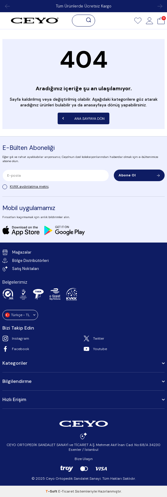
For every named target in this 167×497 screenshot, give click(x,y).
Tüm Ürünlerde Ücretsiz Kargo (83, 6)
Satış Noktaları (20, 268)
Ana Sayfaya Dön (83, 118)
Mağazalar (16, 252)
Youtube (95, 349)
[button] (7, 6)
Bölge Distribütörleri (25, 260)
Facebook (15, 349)
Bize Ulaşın (84, 458)
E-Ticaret (66, 491)
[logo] (35, 21)
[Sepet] (161, 20)
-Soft (51, 491)
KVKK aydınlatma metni (29, 186)
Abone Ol (139, 175)
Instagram (15, 338)
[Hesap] (149, 20)
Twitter (94, 338)
